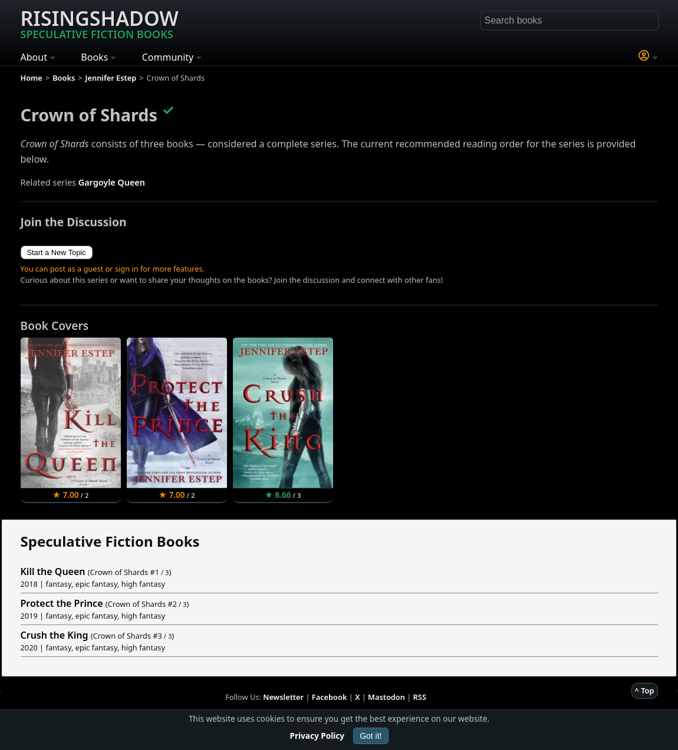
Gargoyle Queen (111, 182)
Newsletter (283, 697)
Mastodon (386, 697)
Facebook (329, 697)
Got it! (370, 736)
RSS (419, 697)
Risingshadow (100, 23)
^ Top (644, 690)
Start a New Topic (56, 252)
